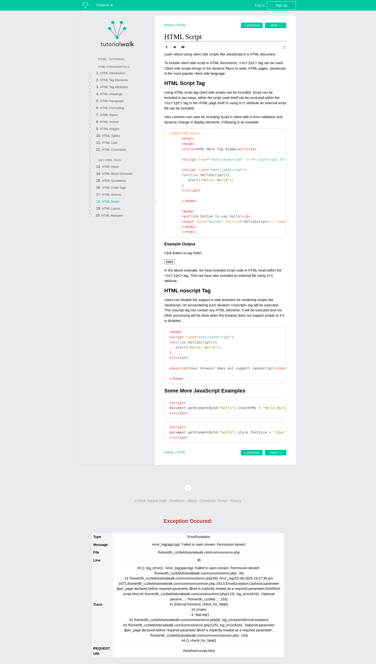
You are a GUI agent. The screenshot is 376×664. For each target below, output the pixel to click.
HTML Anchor (109, 122)
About (192, 501)
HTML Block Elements (117, 173)
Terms (222, 501)
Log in (259, 5)
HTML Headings (111, 94)
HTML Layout (111, 208)
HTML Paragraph (112, 101)
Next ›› (276, 25)
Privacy (235, 501)
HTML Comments (114, 149)
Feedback (177, 501)
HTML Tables (111, 136)
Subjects (104, 5)
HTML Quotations (114, 180)
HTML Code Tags (114, 187)
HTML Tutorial (112, 59)
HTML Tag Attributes (114, 87)
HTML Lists (110, 143)
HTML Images (109, 129)
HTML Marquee (112, 215)
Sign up (281, 5)
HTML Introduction (112, 73)
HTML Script (110, 201)
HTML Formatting (112, 108)
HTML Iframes (112, 194)
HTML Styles (109, 115)
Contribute (208, 501)
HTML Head (110, 167)
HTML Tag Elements (114, 80)
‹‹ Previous (252, 25)
